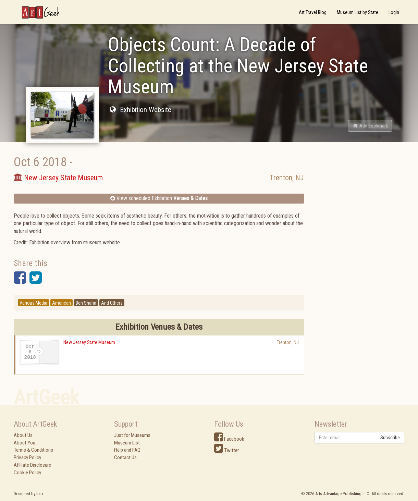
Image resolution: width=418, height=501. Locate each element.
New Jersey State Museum (89, 342)
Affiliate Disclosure (32, 465)
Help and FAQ (127, 450)
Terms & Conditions (33, 450)
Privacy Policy (27, 457)
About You (24, 443)
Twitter (226, 450)
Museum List (127, 443)
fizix (40, 493)
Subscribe (390, 437)
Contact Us (125, 457)
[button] (370, 126)
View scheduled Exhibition (159, 198)
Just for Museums (132, 435)
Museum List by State (357, 12)
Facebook (229, 439)
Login (394, 12)
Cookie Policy (27, 472)
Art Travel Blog (313, 12)
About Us (23, 435)
